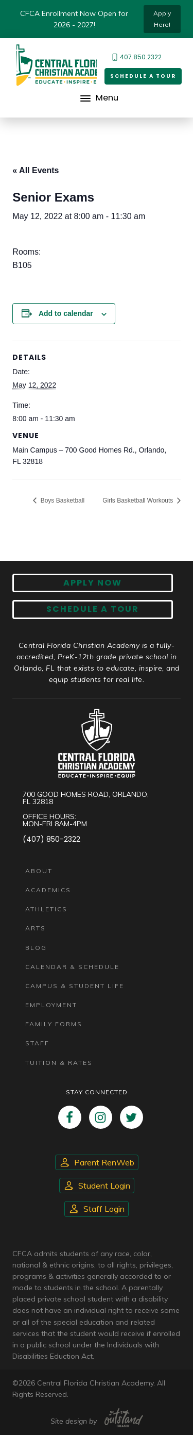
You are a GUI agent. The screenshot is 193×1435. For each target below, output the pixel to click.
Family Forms (53, 1024)
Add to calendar (66, 313)
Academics (48, 890)
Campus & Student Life (74, 986)
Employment (51, 1005)
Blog (36, 948)
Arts (35, 928)
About (38, 871)
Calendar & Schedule (72, 967)
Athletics (46, 909)
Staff (37, 1043)
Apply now (92, 583)
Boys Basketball (61, 500)
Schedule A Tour (92, 609)
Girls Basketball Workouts (138, 500)
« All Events (35, 170)
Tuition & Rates (59, 1062)
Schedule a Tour (143, 76)
